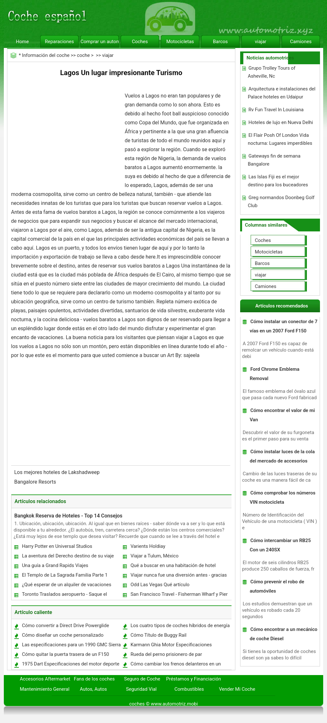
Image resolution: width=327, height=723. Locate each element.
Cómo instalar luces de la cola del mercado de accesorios (282, 456)
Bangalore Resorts (35, 482)
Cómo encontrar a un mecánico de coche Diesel (283, 633)
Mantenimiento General (44, 689)
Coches (140, 41)
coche (83, 55)
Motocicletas (180, 41)
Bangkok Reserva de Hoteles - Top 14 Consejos (68, 516)
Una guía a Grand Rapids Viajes (55, 565)
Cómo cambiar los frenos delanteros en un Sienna (175, 665)
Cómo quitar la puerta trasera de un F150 (65, 654)
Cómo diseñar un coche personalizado (62, 635)
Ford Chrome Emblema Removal (275, 373)
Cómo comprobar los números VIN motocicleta (283, 497)
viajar (260, 41)
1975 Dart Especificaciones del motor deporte (70, 664)
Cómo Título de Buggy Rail (158, 635)
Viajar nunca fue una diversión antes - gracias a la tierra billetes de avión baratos (178, 576)
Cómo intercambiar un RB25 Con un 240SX (280, 545)
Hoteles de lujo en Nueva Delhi (280, 122)
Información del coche (46, 55)
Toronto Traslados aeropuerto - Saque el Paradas (64, 595)
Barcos (220, 41)
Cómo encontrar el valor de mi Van (282, 415)
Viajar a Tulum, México (155, 556)
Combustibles (189, 689)
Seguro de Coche (142, 679)
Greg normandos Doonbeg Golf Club (281, 201)
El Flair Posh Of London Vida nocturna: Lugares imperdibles (280, 139)
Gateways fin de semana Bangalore (274, 160)
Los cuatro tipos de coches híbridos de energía (180, 625)
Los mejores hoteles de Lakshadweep (57, 472)
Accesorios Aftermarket (45, 679)
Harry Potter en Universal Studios (57, 546)
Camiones (300, 41)
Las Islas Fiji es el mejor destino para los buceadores (278, 181)
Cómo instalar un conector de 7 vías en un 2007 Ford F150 (283, 326)
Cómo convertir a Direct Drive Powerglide (65, 625)
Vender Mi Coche (237, 689)
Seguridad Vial (141, 689)
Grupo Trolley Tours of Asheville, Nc (271, 72)
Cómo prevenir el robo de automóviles (277, 586)
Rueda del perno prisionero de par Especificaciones (166, 655)
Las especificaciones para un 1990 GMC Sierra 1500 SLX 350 (71, 646)
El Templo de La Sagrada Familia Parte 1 (65, 575)
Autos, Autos (93, 689)
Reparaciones (59, 41)
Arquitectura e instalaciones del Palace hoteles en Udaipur (282, 93)
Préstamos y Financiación (193, 679)
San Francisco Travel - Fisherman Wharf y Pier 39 (179, 595)
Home (22, 41)
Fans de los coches (94, 679)
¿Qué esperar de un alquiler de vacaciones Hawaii (66, 586)
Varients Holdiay (148, 546)
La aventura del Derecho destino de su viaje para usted (67, 557)
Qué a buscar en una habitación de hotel (173, 565)
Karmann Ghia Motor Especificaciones (171, 645)
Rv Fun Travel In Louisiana (276, 110)
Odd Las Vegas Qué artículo (160, 584)
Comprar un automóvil (99, 41)
